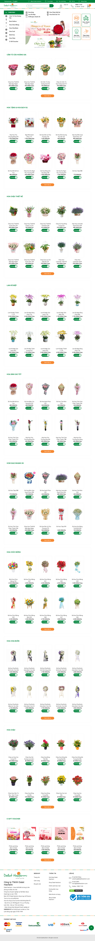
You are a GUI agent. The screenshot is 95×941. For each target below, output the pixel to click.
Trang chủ (37, 877)
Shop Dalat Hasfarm (55, 882)
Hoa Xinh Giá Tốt (14, 374)
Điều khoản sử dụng (54, 894)
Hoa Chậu (11, 730)
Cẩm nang (37, 880)
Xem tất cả (47, 96)
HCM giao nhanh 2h (15, 463)
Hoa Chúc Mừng (14, 552)
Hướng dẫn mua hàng (53, 890)
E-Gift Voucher (13, 819)
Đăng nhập (82, 1)
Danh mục (10, 12)
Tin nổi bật (49, 1)
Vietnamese (8, 1)
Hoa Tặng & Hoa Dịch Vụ (17, 107)
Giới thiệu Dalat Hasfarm (53, 878)
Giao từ (66, 4)
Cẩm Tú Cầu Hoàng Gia (16, 55)
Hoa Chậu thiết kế (15, 196)
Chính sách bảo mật (54, 886)
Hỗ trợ (72, 1)
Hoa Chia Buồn (13, 641)
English (15, 1)
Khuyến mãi (37, 884)
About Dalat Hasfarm (34, 1)
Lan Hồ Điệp (12, 285)
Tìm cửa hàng (61, 1)
